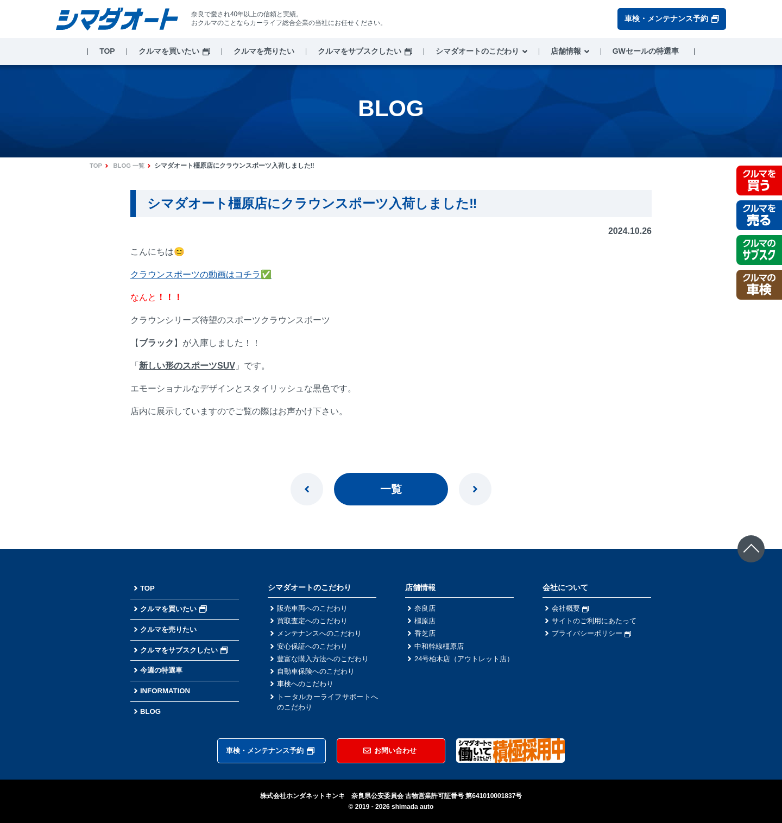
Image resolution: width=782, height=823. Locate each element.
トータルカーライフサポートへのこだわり (327, 709)
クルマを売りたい (264, 51)
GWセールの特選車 (646, 51)
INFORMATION (166, 690)
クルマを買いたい (168, 51)
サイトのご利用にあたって (597, 622)
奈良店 (425, 608)
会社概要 (571, 608)
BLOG (151, 711)
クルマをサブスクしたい (359, 51)
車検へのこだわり (307, 690)
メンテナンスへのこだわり (322, 635)
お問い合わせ (390, 749)
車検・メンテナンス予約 (672, 18)
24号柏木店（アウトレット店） (464, 669)
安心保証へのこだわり (315, 649)
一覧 (391, 489)
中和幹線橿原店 (441, 649)
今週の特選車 (163, 670)
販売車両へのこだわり (315, 608)
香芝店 (425, 635)
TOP (107, 51)
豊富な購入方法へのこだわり (326, 663)
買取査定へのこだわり (315, 622)
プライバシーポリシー (594, 635)
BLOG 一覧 (131, 165)
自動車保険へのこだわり (319, 676)
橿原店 (425, 622)
